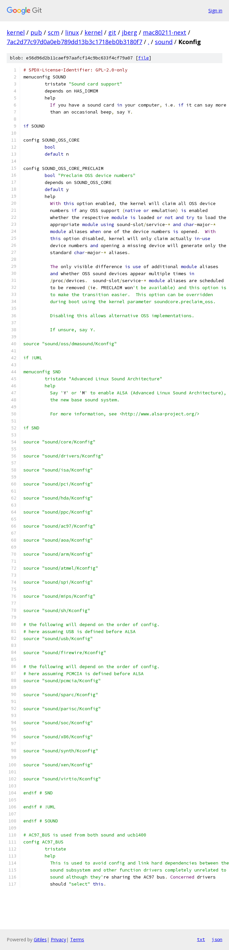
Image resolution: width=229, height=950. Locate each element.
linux (72, 32)
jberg (129, 32)
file (143, 58)
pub (36, 32)
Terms (77, 939)
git (112, 32)
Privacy (58, 939)
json (217, 939)
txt (201, 939)
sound (164, 42)
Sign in (215, 10)
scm (53, 32)
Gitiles (40, 939)
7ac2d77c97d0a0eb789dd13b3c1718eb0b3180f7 (74, 42)
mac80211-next (164, 32)
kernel (16, 32)
